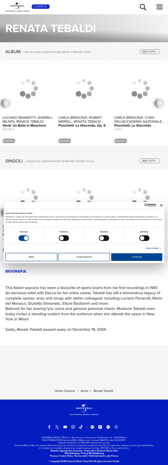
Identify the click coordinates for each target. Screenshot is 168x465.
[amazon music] (108, 427)
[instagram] (73, 427)
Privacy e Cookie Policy (61, 456)
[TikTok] (81, 427)
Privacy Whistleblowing (92, 453)
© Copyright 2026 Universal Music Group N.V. (71, 461)
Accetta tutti (137, 257)
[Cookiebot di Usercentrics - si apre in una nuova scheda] (140, 205)
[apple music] (100, 427)
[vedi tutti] (149, 51)
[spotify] (92, 427)
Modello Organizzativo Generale (66, 450)
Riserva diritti (80, 456)
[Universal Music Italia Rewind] (116, 427)
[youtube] (65, 427)
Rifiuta (31, 257)
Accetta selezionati (83, 257)
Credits (115, 461)
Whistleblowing (71, 453)
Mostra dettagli (152, 248)
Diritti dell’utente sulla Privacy (103, 456)
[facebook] (49, 427)
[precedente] (7, 103)
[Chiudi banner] (161, 205)
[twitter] (57, 427)
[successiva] (161, 103)
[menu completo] (159, 7)
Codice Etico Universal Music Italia (101, 450)
